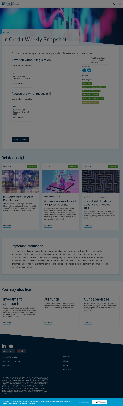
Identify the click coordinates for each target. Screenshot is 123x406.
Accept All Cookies (99, 402)
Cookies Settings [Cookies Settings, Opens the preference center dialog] (83, 402)
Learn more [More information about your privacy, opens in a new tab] (32, 404)
